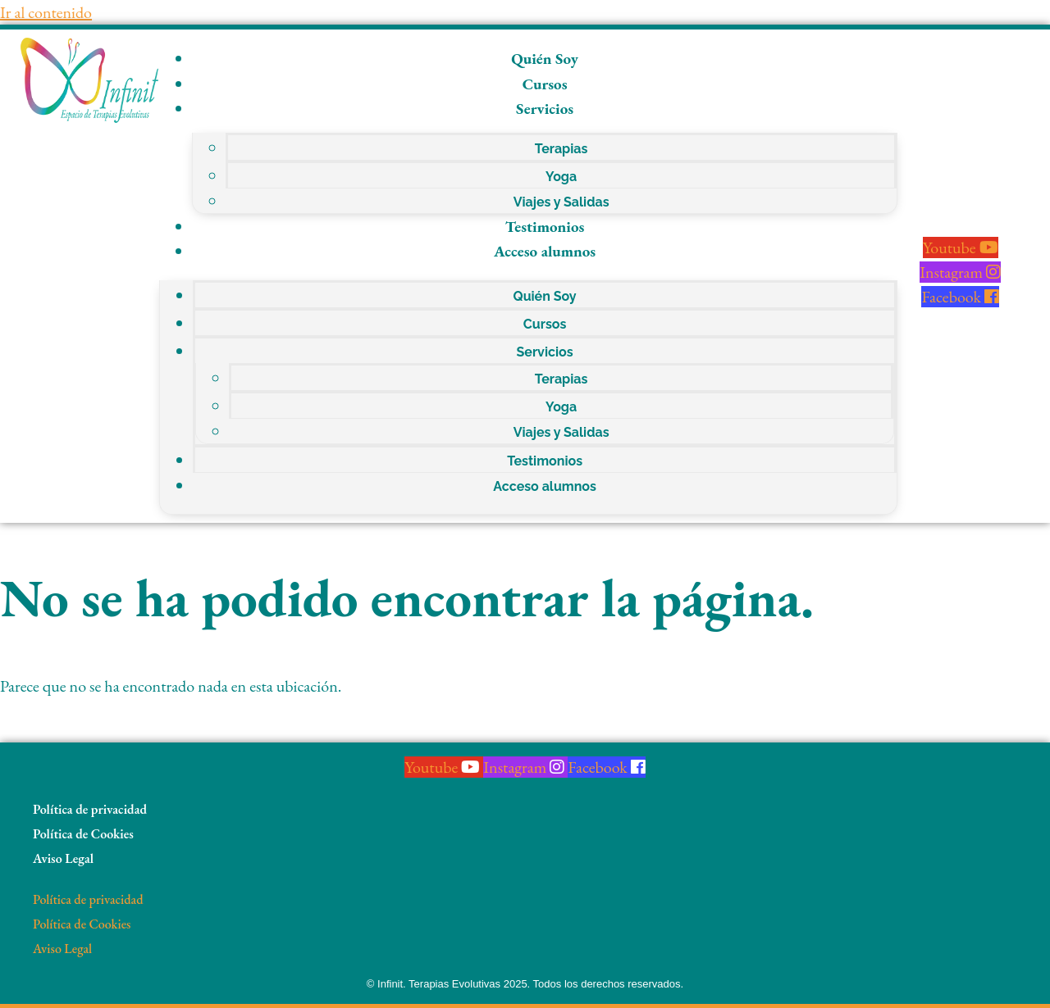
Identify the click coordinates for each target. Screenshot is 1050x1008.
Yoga (561, 176)
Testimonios (545, 226)
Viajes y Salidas (561, 202)
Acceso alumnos (545, 251)
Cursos (545, 84)
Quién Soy (544, 58)
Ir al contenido (46, 12)
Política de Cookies (83, 833)
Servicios (544, 108)
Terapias (561, 149)
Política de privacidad (90, 809)
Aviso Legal (63, 858)
